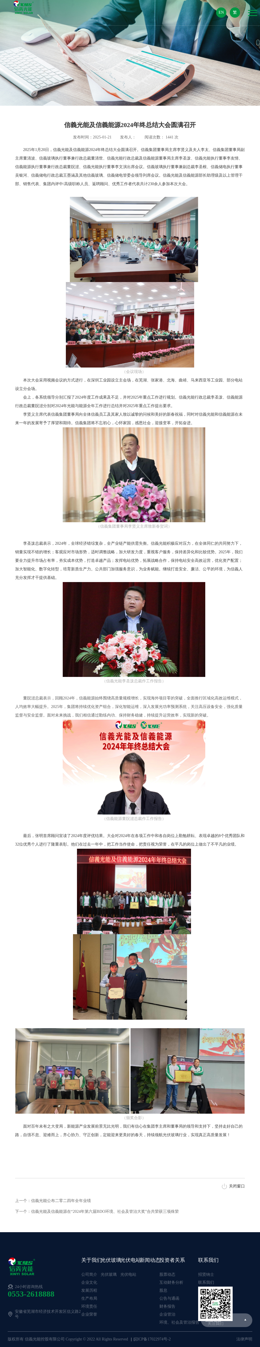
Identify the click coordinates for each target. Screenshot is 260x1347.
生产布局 (89, 1298)
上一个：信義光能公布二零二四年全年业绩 (53, 1201)
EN (221, 12)
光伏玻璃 (111, 1260)
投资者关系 (172, 1260)
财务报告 (167, 1306)
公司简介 (89, 1274)
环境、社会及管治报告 (179, 1322)
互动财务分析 (171, 1282)
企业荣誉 (89, 1314)
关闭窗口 (237, 1186)
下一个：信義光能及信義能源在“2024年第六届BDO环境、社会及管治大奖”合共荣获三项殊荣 (97, 1211)
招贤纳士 (206, 1274)
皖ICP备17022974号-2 (152, 1339)
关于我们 (91, 1260)
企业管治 (167, 1314)
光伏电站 (130, 1260)
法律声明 (244, 1339)
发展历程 (89, 1290)
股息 (163, 1290)
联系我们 (208, 1260)
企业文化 (89, 1282)
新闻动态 (150, 1260)
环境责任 (89, 1306)
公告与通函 (169, 1298)
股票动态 (167, 1274)
